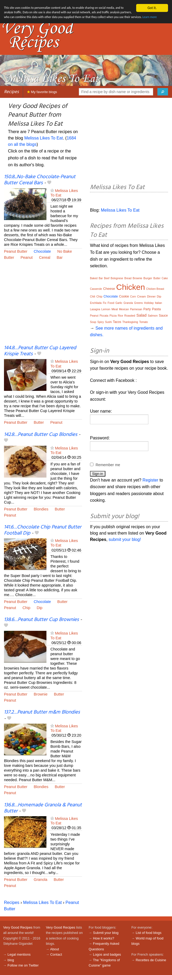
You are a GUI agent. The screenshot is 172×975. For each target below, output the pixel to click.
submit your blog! (125, 539)
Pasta (156, 309)
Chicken (130, 287)
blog (10, 960)
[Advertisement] (43, 306)
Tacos (117, 322)
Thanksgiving (130, 322)
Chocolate (42, 251)
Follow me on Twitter (22, 965)
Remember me (108, 465)
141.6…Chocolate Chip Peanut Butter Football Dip (42, 530)
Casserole (96, 288)
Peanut (26, 257)
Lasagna (95, 309)
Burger (147, 278)
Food (111, 302)
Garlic (118, 302)
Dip (39, 608)
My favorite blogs (42, 92)
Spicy (100, 322)
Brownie (41, 694)
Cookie (124, 296)
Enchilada (96, 302)
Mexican (124, 309)
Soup (93, 322)
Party (147, 309)
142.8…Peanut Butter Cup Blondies (40, 435)
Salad (141, 315)
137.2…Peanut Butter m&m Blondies (42, 712)
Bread (128, 278)
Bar (59, 257)
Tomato (143, 322)
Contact (56, 954)
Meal (114, 309)
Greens (138, 302)
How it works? (103, 938)
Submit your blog (105, 933)
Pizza (113, 315)
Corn (133, 296)
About (54, 949)
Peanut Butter (15, 251)
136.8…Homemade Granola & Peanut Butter (43, 808)
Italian (158, 302)
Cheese (109, 289)
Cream (141, 296)
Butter (9, 257)
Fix (104, 302)
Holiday (149, 302)
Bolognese (117, 278)
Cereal (44, 257)
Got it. (152, 8)
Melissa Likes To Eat (43, 138)
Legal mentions (19, 954)
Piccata (104, 315)
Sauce (163, 315)
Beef (107, 278)
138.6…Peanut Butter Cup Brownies (41, 620)
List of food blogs (148, 933)
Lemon (105, 309)
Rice (120, 315)
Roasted (129, 315)
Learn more (54, 24)
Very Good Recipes (17, 927)
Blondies (41, 509)
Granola (40, 879)
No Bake (64, 251)
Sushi (108, 322)
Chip (27, 608)
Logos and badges (107, 954)
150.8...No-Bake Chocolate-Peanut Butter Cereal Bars (39, 180)
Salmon (153, 315)
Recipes (11, 91)
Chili (92, 296)
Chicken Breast (155, 288)
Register (150, 480)
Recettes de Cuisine (151, 960)
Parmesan (136, 309)
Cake (165, 278)
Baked (93, 278)
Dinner (151, 296)
